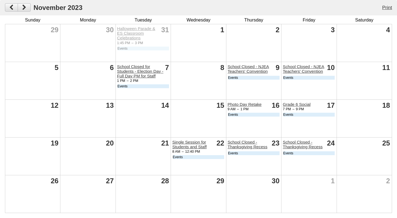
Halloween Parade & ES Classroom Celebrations (136, 33)
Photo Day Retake (244, 104)
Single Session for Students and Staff (189, 144)
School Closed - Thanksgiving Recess (247, 144)
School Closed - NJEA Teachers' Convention (248, 69)
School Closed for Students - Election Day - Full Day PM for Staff (140, 71)
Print (387, 7)
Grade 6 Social (296, 104)
